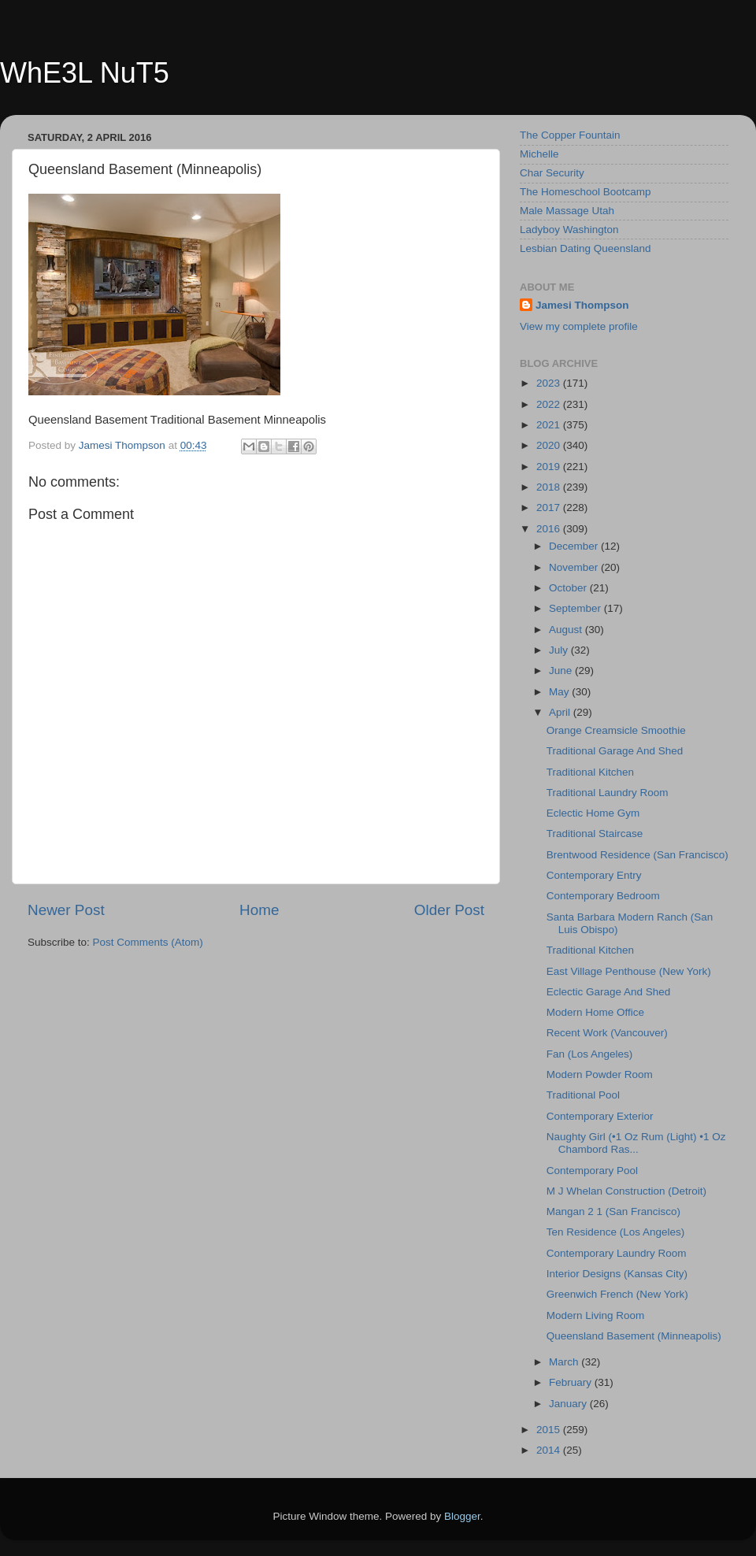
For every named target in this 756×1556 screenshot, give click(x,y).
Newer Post (66, 910)
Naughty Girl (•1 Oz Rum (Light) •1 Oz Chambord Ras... (636, 1143)
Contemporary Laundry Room (617, 1253)
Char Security (552, 173)
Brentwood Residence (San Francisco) (637, 855)
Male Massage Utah (567, 211)
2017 (549, 507)
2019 (549, 466)
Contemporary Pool (592, 1170)
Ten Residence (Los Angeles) (616, 1232)
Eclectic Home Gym (593, 813)
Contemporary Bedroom (603, 896)
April (561, 712)
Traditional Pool (583, 1095)
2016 (549, 529)
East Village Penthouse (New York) (629, 971)
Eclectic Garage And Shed (609, 992)
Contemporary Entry (594, 875)
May (560, 692)
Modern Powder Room (600, 1074)
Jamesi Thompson (582, 305)
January (569, 1404)
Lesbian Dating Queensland (585, 248)
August (567, 629)
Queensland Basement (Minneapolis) (634, 1336)
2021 (549, 425)
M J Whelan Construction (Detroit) (626, 1191)
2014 (549, 1450)
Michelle (539, 154)
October (569, 588)
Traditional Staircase (595, 833)
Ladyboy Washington (569, 229)
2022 (549, 404)
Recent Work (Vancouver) (607, 1033)
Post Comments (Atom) (148, 942)
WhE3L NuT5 (84, 73)
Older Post (449, 910)
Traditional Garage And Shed (615, 751)
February (572, 1382)
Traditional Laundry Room (608, 792)
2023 (549, 383)
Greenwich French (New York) (617, 1294)
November (575, 567)
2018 (549, 487)
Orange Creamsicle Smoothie (616, 730)
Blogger (462, 1516)
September (576, 608)
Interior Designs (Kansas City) (617, 1274)
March (565, 1362)
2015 (549, 1430)
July (560, 650)
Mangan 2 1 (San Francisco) (613, 1211)
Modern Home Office (595, 1012)
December (575, 546)
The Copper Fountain (570, 135)
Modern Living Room (596, 1315)
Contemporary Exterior (600, 1116)
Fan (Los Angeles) (590, 1054)
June (562, 670)
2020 (549, 445)
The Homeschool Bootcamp (585, 192)
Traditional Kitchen (590, 772)
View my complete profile (579, 326)
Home (259, 910)
